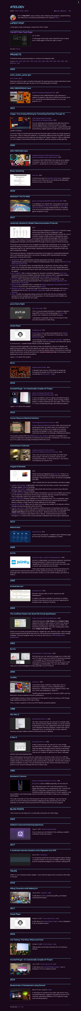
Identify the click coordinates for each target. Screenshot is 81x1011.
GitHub (64, 11)
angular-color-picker (18, 485)
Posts (17, 11)
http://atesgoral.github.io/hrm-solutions (43, 422)
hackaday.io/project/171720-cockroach (43, 450)
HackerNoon (43, 854)
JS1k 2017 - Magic (49, 374)
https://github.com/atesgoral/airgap (42, 120)
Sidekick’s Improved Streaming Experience (26, 825)
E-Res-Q (13, 737)
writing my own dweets (54, 340)
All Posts (17, 49)
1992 (66, 61)
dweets (65, 333)
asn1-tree (15, 265)
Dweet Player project (50, 921)
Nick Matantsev (47, 206)
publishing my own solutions (39, 436)
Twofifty (13, 677)
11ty (22, 1006)
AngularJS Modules (17, 466)
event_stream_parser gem (20, 75)
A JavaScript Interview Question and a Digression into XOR (33, 850)
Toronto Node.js (47, 944)
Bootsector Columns (18, 776)
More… (57, 17)
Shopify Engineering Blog (49, 829)
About (26, 11)
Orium (56, 230)
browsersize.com (16, 586)
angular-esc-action (18, 504)
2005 (47, 61)
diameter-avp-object (18, 288)
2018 (24, 61)
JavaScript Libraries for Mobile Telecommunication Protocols (34, 223)
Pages (21, 11)
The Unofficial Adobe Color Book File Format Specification (33, 614)
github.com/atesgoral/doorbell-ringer (42, 393)
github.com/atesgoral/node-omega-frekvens (44, 157)
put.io (62, 313)
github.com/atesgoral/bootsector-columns (44, 780)
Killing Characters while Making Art (24, 888)
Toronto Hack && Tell (49, 918)
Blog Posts (13, 63)
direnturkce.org (36, 531)
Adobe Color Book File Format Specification (44, 618)
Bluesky (58, 11)
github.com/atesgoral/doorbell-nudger (43, 395)
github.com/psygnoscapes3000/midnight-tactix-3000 (47, 201)
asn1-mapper (16, 273)
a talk (16, 357)
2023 (12, 69)
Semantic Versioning (54, 178)
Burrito (13, 649)
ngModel (25, 487)
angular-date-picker (18, 489)
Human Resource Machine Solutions (24, 418)
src (19, 1006)
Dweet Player (15, 326)
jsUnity (13, 553)
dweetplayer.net (36, 330)
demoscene (36, 337)
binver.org (35, 175)
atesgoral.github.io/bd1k (39, 367)
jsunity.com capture (37, 557)
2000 (58, 61)
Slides (49, 892)
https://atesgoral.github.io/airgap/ (41, 118)
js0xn (13, 294)
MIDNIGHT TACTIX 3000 (20, 197)
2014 (12, 979)
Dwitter (43, 895)
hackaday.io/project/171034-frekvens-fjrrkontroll (46, 155)
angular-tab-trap (17, 498)
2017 (28, 61)
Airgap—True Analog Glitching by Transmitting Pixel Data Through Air (37, 114)
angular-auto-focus (18, 508)
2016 (32, 61)
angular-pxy (16, 513)
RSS (70, 11)
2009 (43, 61)
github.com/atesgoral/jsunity (52, 557)
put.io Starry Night (17, 304)
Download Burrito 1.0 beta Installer (42, 653)
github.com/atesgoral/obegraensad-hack (43, 92)
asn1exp (43, 277)
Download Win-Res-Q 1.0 (39, 719)
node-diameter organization (36, 290)
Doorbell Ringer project (51, 967)
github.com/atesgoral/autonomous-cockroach (45, 452)
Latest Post (17, 23)
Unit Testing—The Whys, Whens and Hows (26, 940)
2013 (39, 61)
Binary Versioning (17, 171)
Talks (18, 63)
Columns (37, 783)
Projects (15, 54)
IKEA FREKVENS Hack (19, 151)
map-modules (54, 277)
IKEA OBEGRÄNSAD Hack (20, 88)
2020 (20, 61)
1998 (62, 61)
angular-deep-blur (18, 493)
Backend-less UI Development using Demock (27, 985)
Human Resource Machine (41, 425)
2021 (16, 61)
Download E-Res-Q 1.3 (38, 741)
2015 (35, 61)
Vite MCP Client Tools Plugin (21, 32)
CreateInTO (44, 892)
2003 (51, 61)
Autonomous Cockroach (19, 446)
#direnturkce (15, 527)
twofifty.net (35, 681)
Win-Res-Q (14, 714)
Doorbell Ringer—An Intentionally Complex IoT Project (31, 389)
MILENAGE (15, 260)
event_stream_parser (16, 78)
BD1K (12, 363)
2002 (54, 61)
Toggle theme (77, 2)
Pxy (20, 515)
